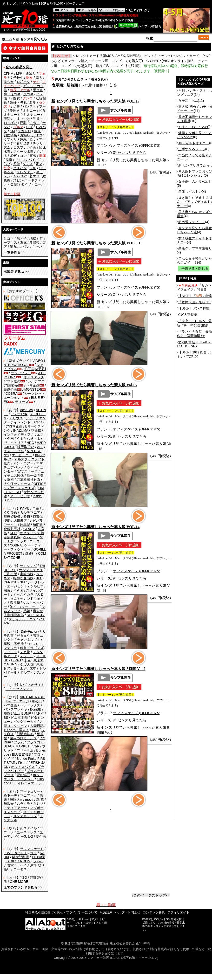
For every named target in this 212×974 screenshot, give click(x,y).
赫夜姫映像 (12, 516)
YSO (23, 877)
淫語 (7, 119)
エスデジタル (14, 451)
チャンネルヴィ (28, 640)
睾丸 (13, 247)
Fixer (22, 763)
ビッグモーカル (25, 722)
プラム (19, 742)
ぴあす (39, 713)
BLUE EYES (21, 754)
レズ (29, 127)
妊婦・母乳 (18, 102)
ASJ (40, 447)
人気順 (87, 85)
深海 (7, 590)
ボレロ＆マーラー (31, 783)
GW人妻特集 (187, 315)
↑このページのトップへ (151, 895)
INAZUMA (20, 430)
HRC (30, 443)
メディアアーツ (15, 808)
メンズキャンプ (25, 816)
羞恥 (16, 164)
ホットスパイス (23, 767)
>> (14, 252)
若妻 (32, 102)
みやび (38, 804)
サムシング (28, 566)
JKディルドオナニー (193, 143)
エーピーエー (22, 455)
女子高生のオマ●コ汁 (194, 181)
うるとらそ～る (28, 439)
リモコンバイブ (27, 160)
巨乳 (23, 123)
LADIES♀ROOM (18, 861)
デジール (26, 656)
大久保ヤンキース (17, 484)
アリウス (16, 418)
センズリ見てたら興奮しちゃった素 (194, 230)
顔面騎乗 (10, 135)
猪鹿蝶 (36, 430)
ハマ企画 (33, 385)
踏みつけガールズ (23, 738)
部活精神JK (25, 734)
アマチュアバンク (23, 465)
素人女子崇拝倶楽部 (23, 613)
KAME (25, 508)
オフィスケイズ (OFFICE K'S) (136, 145)
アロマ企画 (14, 426)
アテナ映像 (19, 414)
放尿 (37, 131)
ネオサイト (35, 685)
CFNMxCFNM (14, 582)
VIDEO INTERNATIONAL (24, 363)
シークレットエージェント (24, 584)
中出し (34, 123)
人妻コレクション (23, 724)
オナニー (29, 110)
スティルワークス (22, 619)
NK (22, 685)
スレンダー (25, 172)
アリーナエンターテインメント (25, 420)
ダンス (28, 164)
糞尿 (23, 242)
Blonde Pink (26, 758)
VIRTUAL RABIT (32, 697)
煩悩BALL (11, 713)
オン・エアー (23, 463)
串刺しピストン (190, 191)
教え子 (22, 238)
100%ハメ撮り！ (16, 730)
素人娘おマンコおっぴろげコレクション (194, 173)
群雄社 (30, 553)
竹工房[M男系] (35, 369)
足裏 (16, 106)
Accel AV (26, 410)
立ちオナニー (30, 115)
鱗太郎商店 (20, 857)
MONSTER (32, 389)
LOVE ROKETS (15, 853)
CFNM (8, 74)
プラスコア (35, 742)
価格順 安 (104, 85)
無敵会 (9, 804)
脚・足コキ (12, 94)
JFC (39, 578)
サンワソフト (21, 373)
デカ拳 (25, 652)
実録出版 (26, 574)
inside (37, 496)
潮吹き (15, 110)
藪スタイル (28, 828)
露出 (32, 156)
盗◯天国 (27, 664)
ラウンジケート (32, 849)
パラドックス (30, 705)
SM (12, 131)
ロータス (20, 869)
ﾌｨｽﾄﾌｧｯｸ (20, 176)
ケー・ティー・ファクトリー (22, 547)
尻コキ (28, 94)
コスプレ (20, 147)
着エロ (34, 176)
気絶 (23, 139)
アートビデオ (20, 496)
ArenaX (39, 422)
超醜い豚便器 (14, 644)
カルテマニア (30, 512)
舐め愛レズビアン (191, 222)
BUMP (26, 713)
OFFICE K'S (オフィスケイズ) (25, 486)
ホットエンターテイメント (23, 777)
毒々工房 (20, 668)
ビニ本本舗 (19, 717)
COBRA (12, 393)
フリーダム (25, 750)
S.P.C (8, 500)
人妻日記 (37, 726)
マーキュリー (30, 791)
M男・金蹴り (26, 74)
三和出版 (10, 574)
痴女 (16, 98)
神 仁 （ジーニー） (24, 607)
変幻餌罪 (23, 775)
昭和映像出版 (23, 578)
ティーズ (22, 402)
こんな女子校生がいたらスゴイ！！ (194, 260)
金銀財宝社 (12, 529)
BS (6, 717)
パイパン (20, 168)
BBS (35, 730)
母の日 (37, 701)
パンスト (29, 106)
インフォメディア (17, 434)
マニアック (28, 795)
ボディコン (18, 156)
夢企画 (41, 836)
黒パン (24, 247)
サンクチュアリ (31, 570)
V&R (36, 746)
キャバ (37, 247)
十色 (27, 660)
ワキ (32, 168)
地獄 (32, 238)
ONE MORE (19, 882)
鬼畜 (9, 160)
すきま (18, 590)
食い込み (23, 143)
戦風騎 (15, 603)
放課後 (34, 242)
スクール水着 (23, 151)
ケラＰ (22, 541)
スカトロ (24, 131)
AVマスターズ (27, 471)
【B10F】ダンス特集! (194, 308)
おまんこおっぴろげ (193, 127)
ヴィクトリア (14, 443)
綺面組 (38, 525)
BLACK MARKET (17, 746)
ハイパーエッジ (17, 701)
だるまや (23, 635)
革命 (35, 508)
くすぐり (10, 139)
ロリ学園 (38, 857)
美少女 (9, 82)
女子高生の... (188, 101)
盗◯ (32, 139)
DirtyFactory (30, 631)
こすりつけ (21, 119)
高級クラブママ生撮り (195, 248)
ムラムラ (23, 804)
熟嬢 (26, 611)
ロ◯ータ (23, 82)
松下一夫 (10, 795)
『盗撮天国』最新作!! (194, 302)
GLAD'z (29, 529)
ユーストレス (27, 832)
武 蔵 (40, 799)
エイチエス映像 (24, 473)
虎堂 (32, 668)
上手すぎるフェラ (191, 149)
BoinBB (35, 709)
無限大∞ (16, 799)
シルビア (37, 586)
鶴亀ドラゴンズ (32, 648)
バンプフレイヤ (15, 709)
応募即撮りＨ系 (28, 480)
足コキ (9, 238)
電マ (39, 164)
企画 (32, 147)
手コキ (38, 90)
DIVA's (16, 660)
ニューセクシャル (19, 689)
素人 (39, 78)
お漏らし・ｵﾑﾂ (31, 135)
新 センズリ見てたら (129, 153)
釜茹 (26, 516)
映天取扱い (25, 447)
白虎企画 (10, 389)
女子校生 (16, 78)
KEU (13, 533)
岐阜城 (25, 525)
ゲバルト (30, 537)
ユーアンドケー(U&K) (23, 834)
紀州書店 (20, 521)
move (29, 799)
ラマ (33, 853)
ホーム (7, 39)
